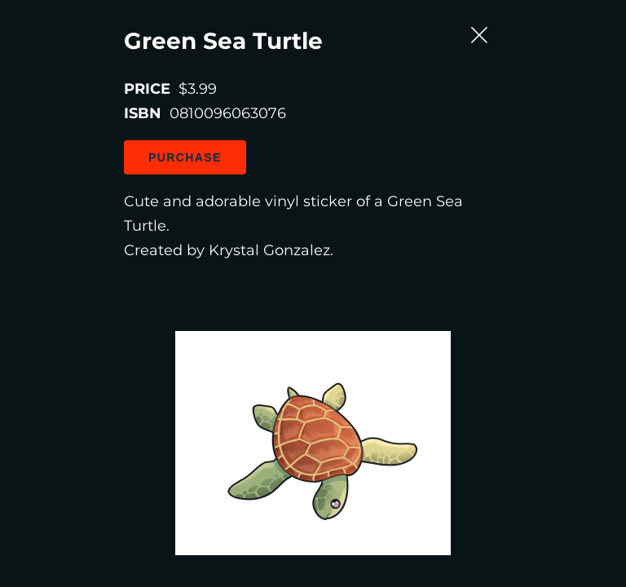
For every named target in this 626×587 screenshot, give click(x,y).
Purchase (109, 165)
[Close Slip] (575, 36)
